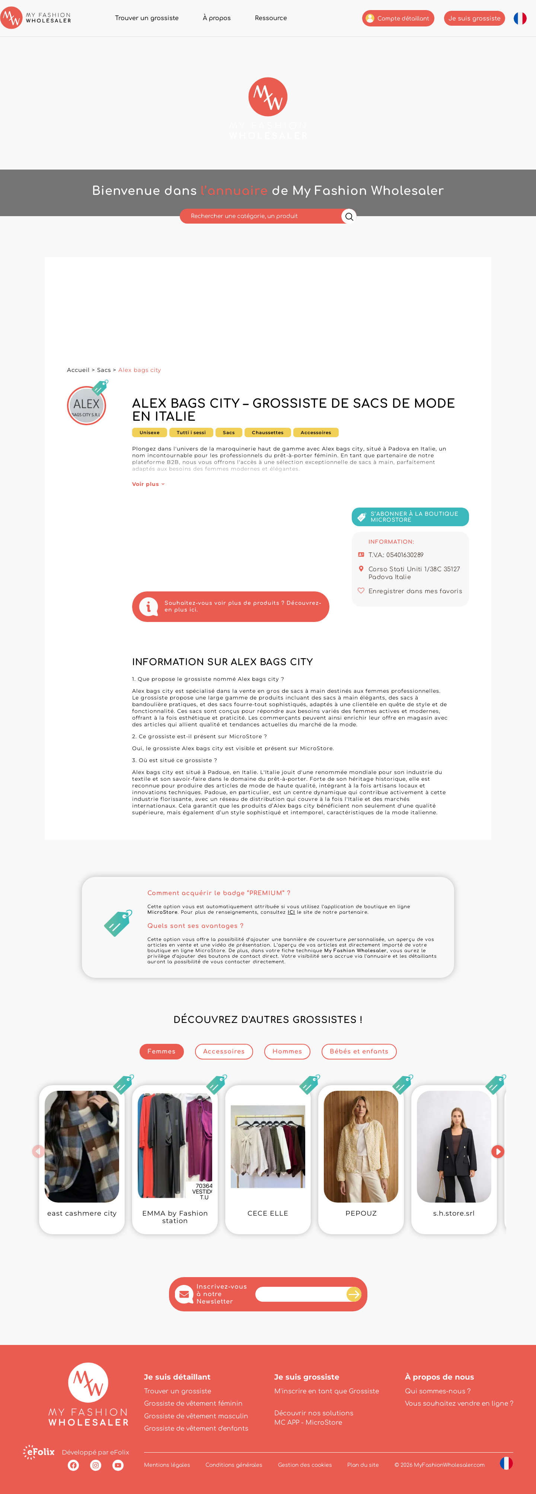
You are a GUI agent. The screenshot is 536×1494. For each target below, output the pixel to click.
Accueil (78, 370)
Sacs (104, 370)
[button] (39, 1151)
